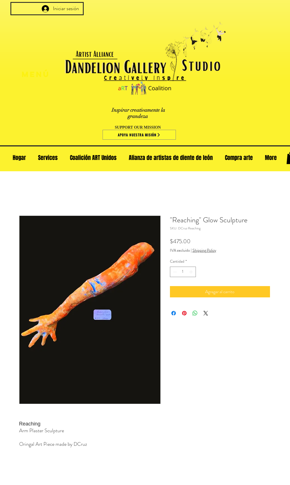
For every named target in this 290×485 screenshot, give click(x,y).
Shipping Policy (204, 250)
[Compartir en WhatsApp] (195, 313)
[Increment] (191, 272)
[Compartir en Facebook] (173, 313)
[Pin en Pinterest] (184, 313)
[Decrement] (174, 272)
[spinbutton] (183, 272)
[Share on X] (205, 313)
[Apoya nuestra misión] (139, 135)
